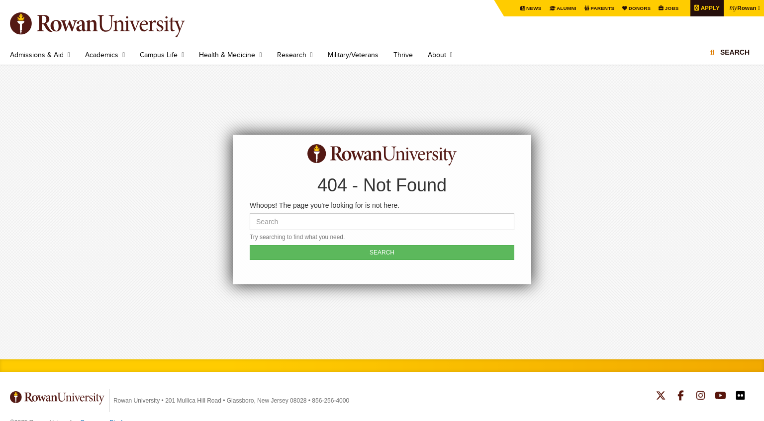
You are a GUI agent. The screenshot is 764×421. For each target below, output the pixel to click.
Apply (708, 7)
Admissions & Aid (37, 55)
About (437, 55)
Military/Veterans (353, 55)
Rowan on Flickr (740, 396)
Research (291, 55)
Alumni (565, 8)
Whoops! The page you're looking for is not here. (324, 205)
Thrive (403, 55)
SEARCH (382, 252)
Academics (101, 55)
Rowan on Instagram (700, 396)
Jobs (670, 8)
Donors (638, 8)
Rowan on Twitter (661, 396)
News (533, 8)
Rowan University (112, 24)
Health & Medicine (227, 55)
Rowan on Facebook (680, 396)
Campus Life (159, 55)
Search (735, 52)
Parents (601, 8)
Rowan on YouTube (720, 396)
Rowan (742, 7)
